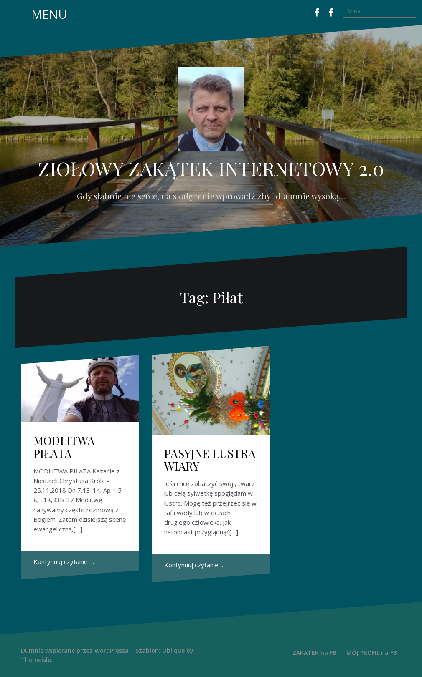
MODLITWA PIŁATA (64, 447)
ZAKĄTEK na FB (314, 653)
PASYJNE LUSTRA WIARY (210, 459)
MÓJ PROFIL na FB (371, 653)
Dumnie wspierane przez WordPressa (75, 650)
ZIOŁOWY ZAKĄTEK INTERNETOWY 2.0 (211, 168)
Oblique (173, 650)
